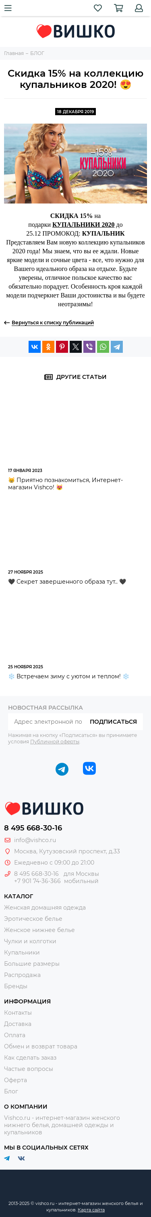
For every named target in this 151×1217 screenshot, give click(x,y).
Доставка (17, 1024)
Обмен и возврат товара (40, 1046)
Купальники (22, 952)
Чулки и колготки (30, 941)
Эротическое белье (33, 918)
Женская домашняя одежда (45, 907)
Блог (11, 1091)
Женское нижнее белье (39, 930)
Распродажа (22, 975)
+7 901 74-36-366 (37, 881)
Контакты (18, 1012)
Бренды (15, 986)
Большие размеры (32, 963)
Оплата (14, 1035)
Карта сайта (91, 1210)
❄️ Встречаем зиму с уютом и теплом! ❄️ (68, 676)
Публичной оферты (54, 742)
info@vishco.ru (35, 840)
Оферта (15, 1080)
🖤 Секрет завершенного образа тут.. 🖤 (67, 581)
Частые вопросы (28, 1069)
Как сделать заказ (30, 1057)
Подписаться (113, 721)
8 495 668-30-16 (33, 828)
